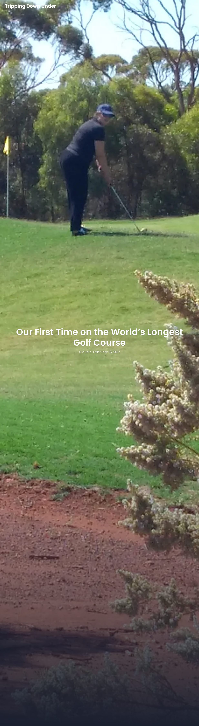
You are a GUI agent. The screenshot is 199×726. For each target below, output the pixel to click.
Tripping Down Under (30, 6)
